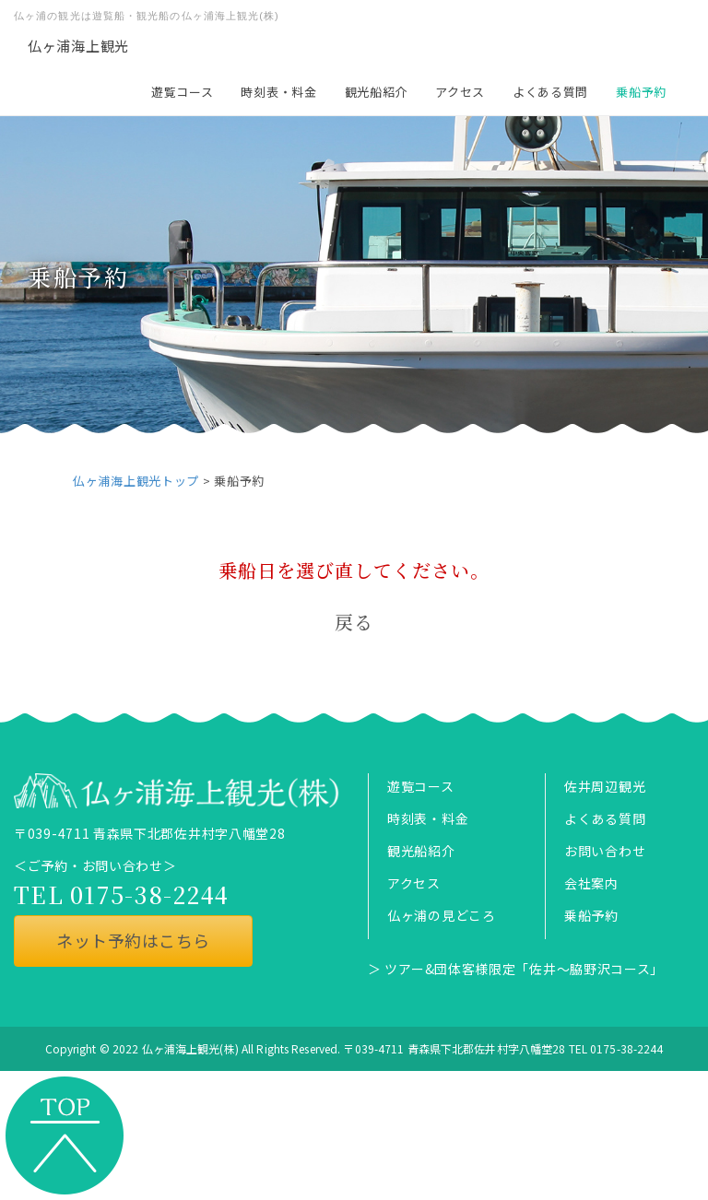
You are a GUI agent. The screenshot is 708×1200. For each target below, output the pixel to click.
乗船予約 (641, 91)
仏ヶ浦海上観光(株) (190, 1048)
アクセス (460, 91)
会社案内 (591, 883)
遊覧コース (182, 91)
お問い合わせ (604, 850)
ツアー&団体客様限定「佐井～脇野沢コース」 (524, 968)
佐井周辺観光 (604, 786)
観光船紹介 (376, 91)
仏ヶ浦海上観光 (78, 45)
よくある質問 (550, 91)
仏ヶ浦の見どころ (441, 915)
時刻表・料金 (278, 91)
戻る (354, 621)
